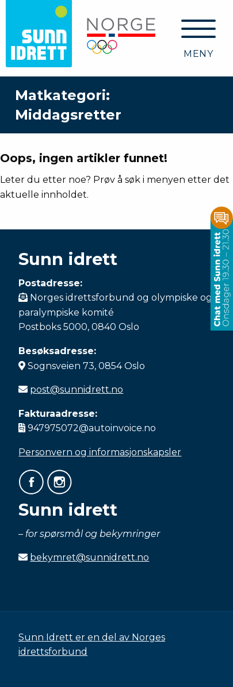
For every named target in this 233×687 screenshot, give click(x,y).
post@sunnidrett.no (76, 389)
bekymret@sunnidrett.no (89, 557)
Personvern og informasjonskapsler (99, 452)
